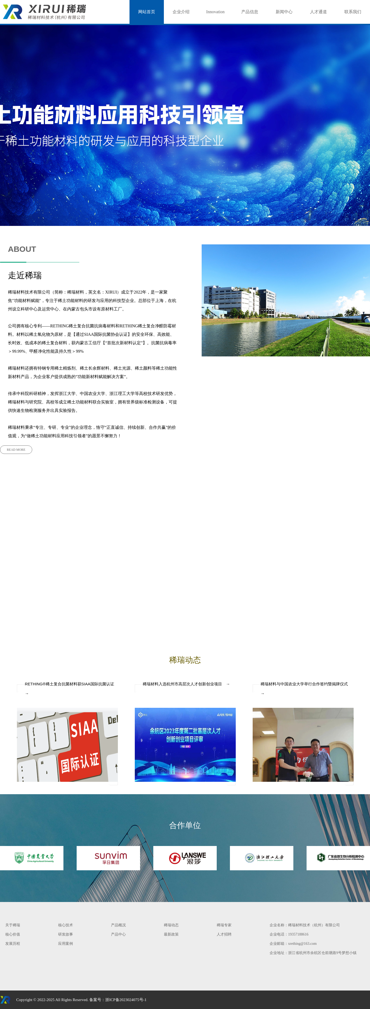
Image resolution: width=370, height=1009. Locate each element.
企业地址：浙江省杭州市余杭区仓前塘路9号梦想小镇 (313, 953)
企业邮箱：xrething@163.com (293, 944)
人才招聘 (224, 934)
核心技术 (65, 925)
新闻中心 (284, 12)
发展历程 (12, 944)
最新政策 (171, 934)
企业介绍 (181, 12)
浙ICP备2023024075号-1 (125, 1000)
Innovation (215, 12)
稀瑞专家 (224, 925)
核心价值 (12, 934)
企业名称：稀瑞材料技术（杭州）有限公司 (305, 925)
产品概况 (118, 925)
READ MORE (16, 450)
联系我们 (352, 12)
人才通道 (318, 12)
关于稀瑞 (12, 925)
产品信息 (249, 12)
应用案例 (65, 944)
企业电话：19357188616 (289, 934)
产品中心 (118, 934)
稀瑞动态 (171, 925)
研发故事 (65, 934)
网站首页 (146, 12)
